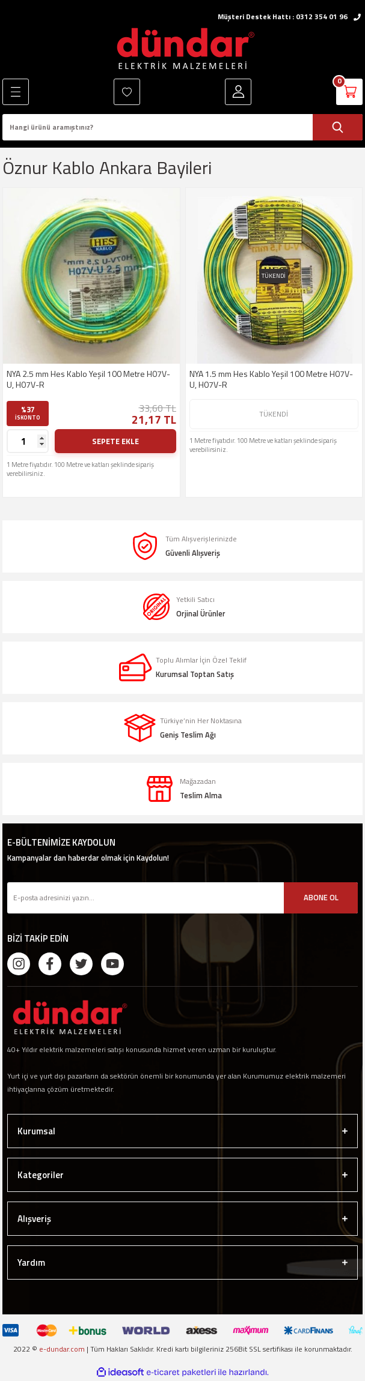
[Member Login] (238, 92)
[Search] (182, 127)
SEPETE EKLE (115, 441)
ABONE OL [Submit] (321, 897)
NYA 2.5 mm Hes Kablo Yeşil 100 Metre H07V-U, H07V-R (88, 379)
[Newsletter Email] (182, 897)
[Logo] (183, 49)
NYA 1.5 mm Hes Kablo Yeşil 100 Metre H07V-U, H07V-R (271, 379)
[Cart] (349, 92)
